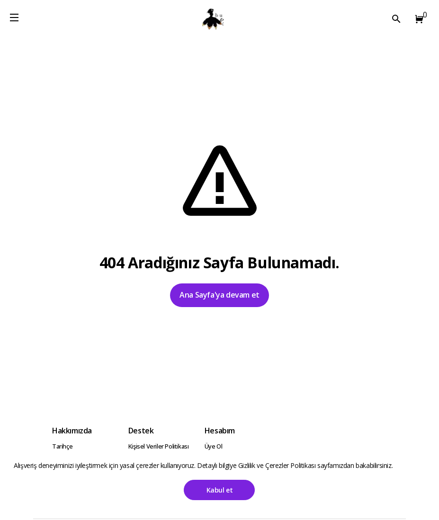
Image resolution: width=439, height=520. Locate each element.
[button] (417, 19)
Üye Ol (214, 446)
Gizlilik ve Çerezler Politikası (277, 465)
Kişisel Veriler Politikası (158, 446)
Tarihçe (62, 446)
